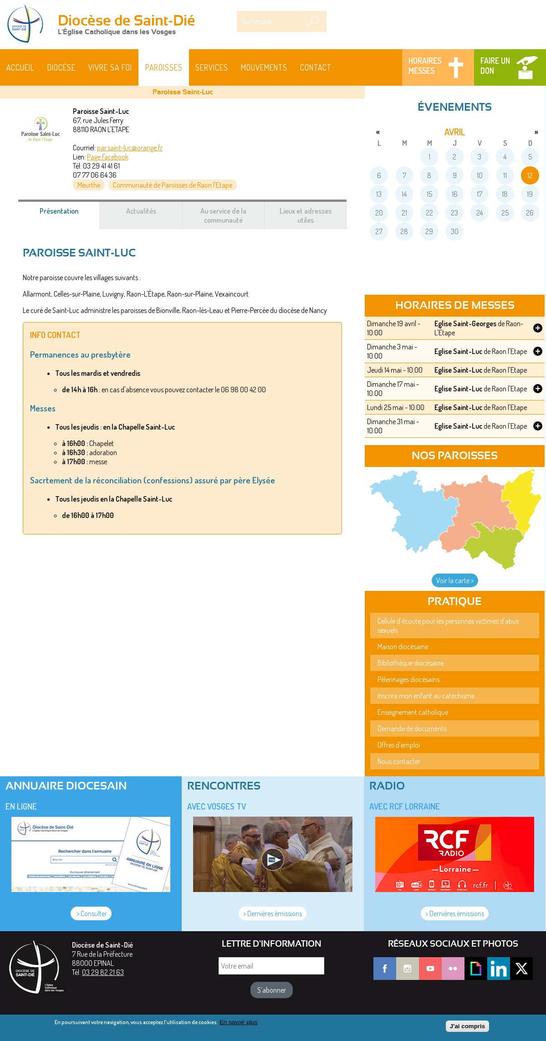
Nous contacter (399, 761)
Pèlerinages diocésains (408, 679)
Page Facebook (107, 156)
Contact (316, 67)
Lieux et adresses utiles (306, 215)
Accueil (20, 67)
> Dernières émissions (272, 913)
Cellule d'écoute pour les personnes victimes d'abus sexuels (448, 625)
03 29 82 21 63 (103, 972)
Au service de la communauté (223, 215)
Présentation (70, 215)
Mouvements (264, 67)
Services (211, 67)
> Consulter (91, 913)
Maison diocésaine (403, 646)
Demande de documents (412, 728)
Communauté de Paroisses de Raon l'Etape (172, 185)
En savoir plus (238, 1022)
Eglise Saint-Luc (458, 351)
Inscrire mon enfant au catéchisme (426, 695)
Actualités (141, 210)
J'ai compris (467, 1026)
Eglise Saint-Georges (465, 323)
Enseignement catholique (413, 712)
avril (454, 132)
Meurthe (88, 185)
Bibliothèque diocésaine (411, 662)
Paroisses (164, 67)
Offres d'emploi (399, 744)
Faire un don (495, 66)
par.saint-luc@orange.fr (130, 147)
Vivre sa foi (110, 67)
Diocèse (61, 67)
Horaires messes (424, 66)
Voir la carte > (455, 580)
